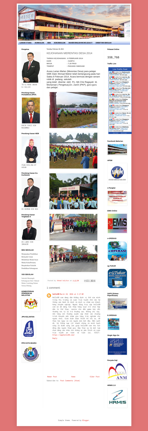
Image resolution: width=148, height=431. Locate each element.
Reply (54, 338)
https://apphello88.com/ (63, 335)
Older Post (95, 376)
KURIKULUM (39, 43)
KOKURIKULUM (59, 43)
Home (73, 376)
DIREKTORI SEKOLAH (103, 43)
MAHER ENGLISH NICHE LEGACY (80, 43)
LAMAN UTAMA (25, 43)
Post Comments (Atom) (70, 380)
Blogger (85, 420)
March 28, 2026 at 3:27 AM (71, 294)
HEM (49, 43)
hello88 (55, 294)
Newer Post (52, 376)
